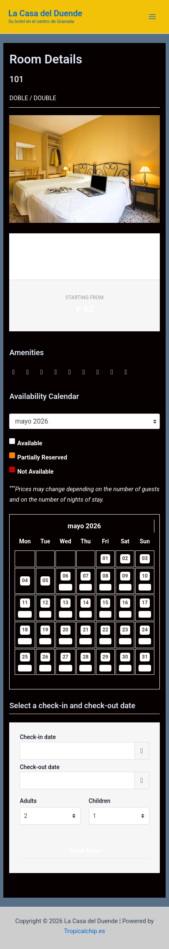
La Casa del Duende (45, 13)
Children (100, 801)
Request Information (45, 258)
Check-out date (39, 767)
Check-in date (37, 737)
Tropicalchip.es (84, 931)
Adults (28, 801)
